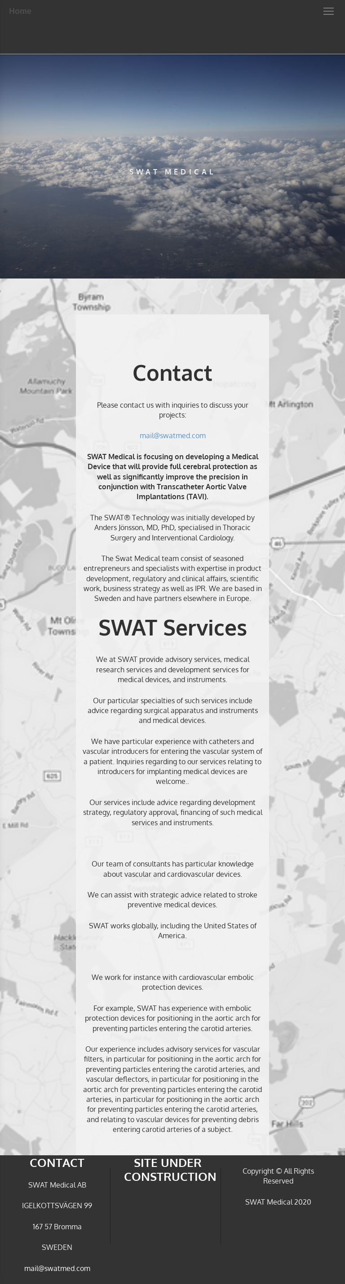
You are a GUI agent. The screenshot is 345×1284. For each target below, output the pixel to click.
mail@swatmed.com (173, 435)
